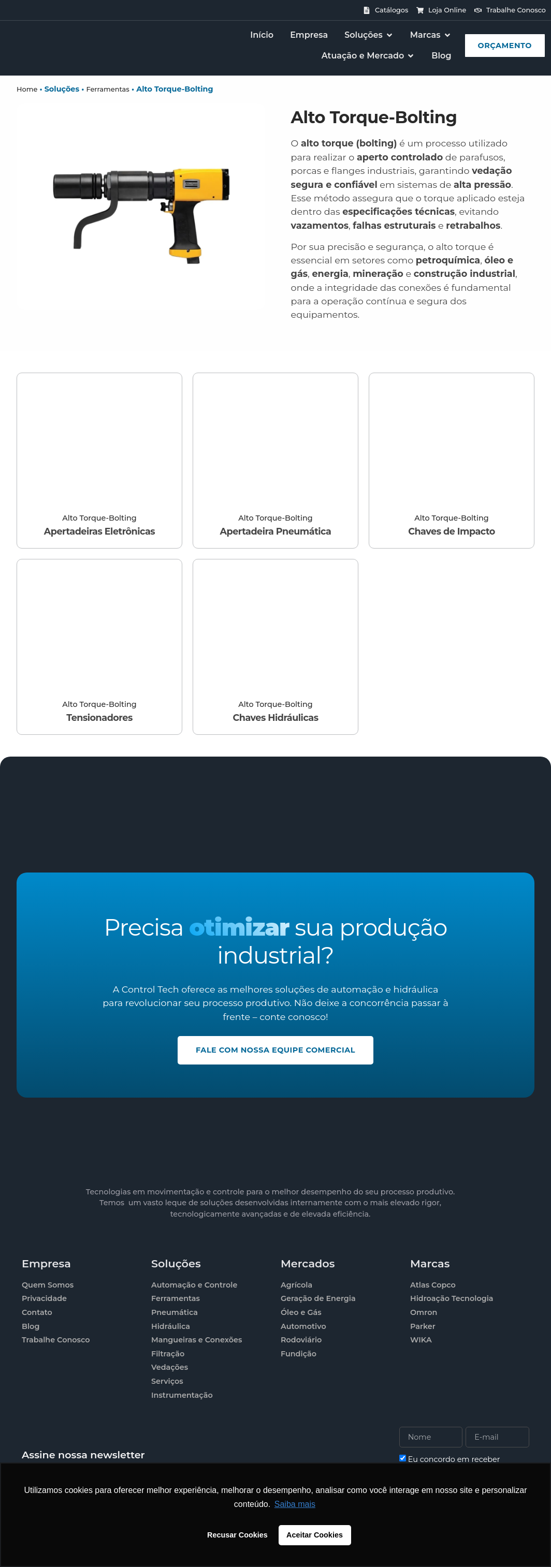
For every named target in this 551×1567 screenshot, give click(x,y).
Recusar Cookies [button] (237, 1535)
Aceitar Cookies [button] (314, 1535)
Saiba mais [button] (294, 1504)
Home (27, 89)
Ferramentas (107, 89)
